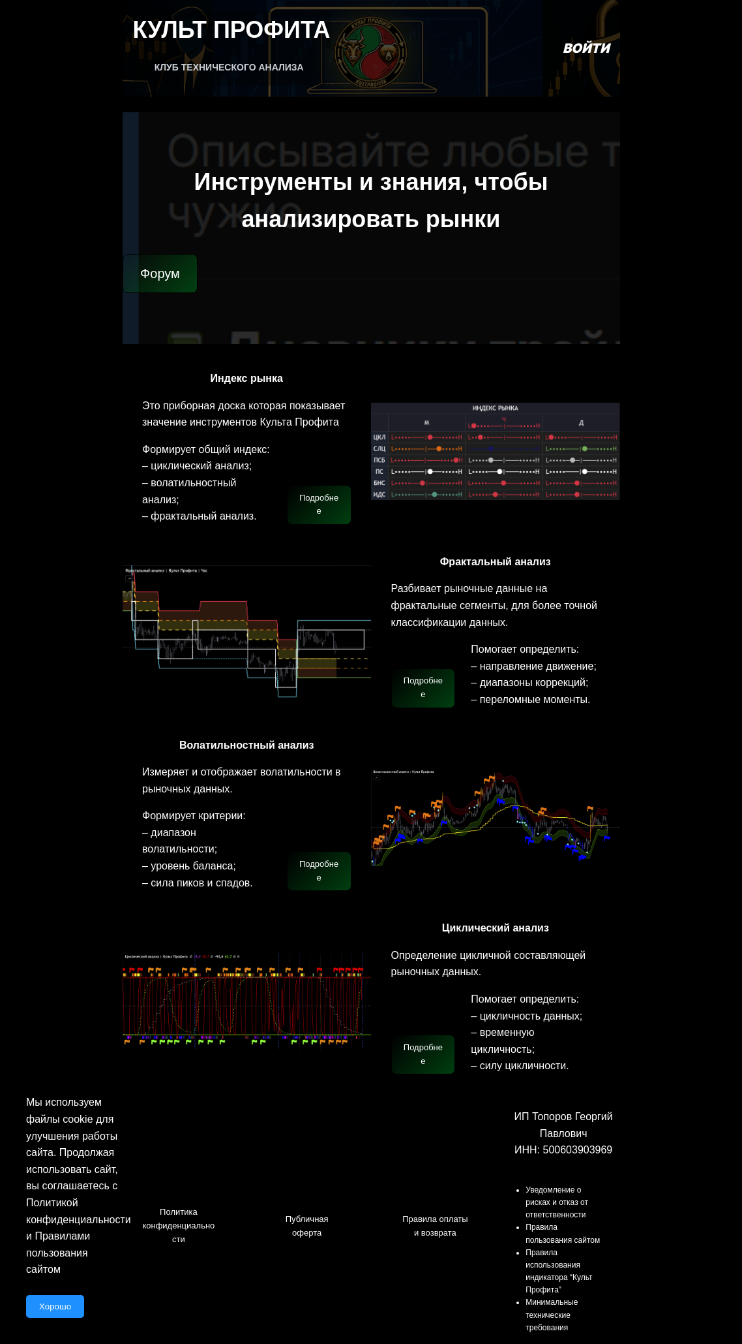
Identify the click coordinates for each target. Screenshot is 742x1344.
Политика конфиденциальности (178, 1225)
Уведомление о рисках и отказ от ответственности (557, 1202)
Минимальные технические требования (552, 1315)
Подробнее (318, 504)
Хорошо (55, 1306)
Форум (160, 273)
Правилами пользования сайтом (58, 1252)
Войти (586, 48)
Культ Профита (232, 29)
